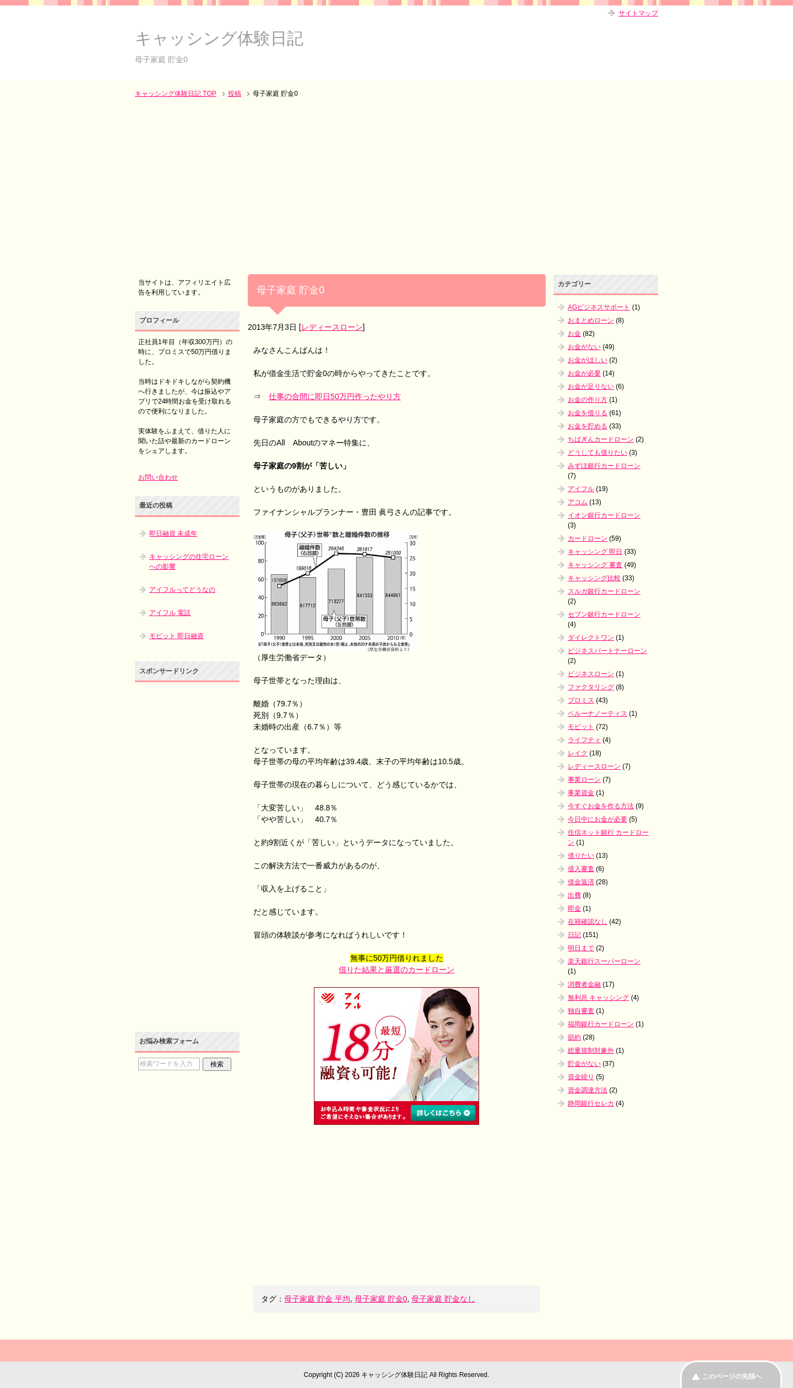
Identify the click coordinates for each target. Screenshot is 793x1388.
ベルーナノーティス (597, 713)
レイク (578, 753)
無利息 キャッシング (598, 997)
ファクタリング (591, 687)
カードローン (587, 538)
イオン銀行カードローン (604, 515)
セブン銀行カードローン (604, 614)
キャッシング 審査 (595, 565)
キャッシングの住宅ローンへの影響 (189, 561)
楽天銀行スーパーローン (604, 961)
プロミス (581, 700)
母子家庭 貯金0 (381, 1298)
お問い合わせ (158, 477)
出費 (574, 895)
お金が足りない (591, 386)
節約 (574, 1037)
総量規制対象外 (591, 1050)
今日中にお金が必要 (597, 819)
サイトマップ (638, 13)
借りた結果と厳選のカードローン (396, 969)
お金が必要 (584, 373)
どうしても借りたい (597, 452)
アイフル (581, 489)
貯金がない (584, 1064)
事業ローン (584, 779)
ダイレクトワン (591, 637)
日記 (574, 935)
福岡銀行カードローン (601, 1024)
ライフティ (584, 740)
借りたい (581, 855)
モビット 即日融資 (176, 636)
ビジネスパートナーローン (607, 651)
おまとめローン (591, 320)
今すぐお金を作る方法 (601, 806)
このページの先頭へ (732, 1376)
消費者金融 (584, 984)
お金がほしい (587, 360)
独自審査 (581, 1011)
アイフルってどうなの (182, 590)
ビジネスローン (591, 674)
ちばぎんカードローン (601, 439)
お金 (574, 334)
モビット (581, 727)
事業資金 (581, 793)
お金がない (584, 347)
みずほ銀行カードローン (604, 466)
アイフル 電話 (170, 613)
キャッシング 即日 (595, 552)
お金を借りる (587, 413)
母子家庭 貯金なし (443, 1298)
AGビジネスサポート (599, 307)
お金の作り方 (587, 400)
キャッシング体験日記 (219, 38)
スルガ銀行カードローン (604, 591)
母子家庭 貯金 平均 (317, 1298)
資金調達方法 (587, 1090)
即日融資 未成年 (173, 533)
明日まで (581, 948)
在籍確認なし (587, 922)
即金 (574, 908)
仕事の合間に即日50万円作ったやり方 (335, 396)
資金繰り (581, 1077)
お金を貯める (587, 426)
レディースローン (332, 327)
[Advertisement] (396, 187)
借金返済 (581, 882)
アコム (578, 502)
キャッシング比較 (594, 578)
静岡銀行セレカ (591, 1103)
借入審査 (581, 869)
